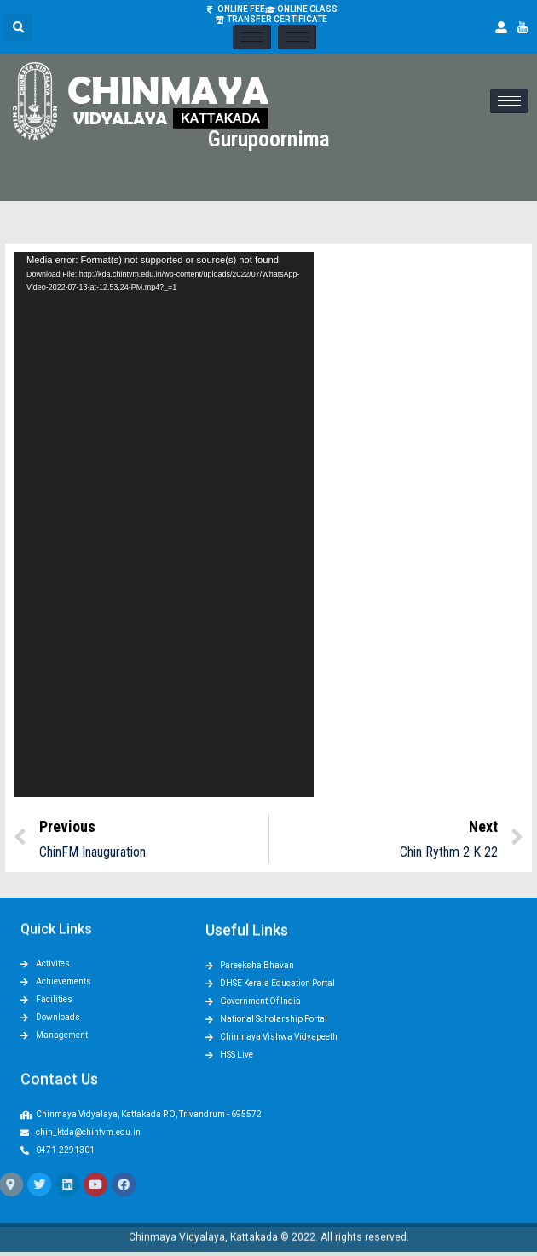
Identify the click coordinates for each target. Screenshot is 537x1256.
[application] (164, 524)
